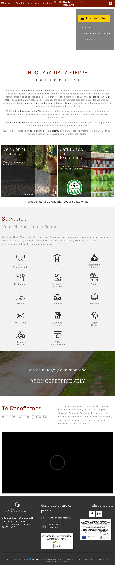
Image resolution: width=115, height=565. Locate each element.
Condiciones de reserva (28, 3)
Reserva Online (96, 18)
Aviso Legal (96, 559)
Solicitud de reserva (55, 526)
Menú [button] (7, 3)
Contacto (47, 3)
